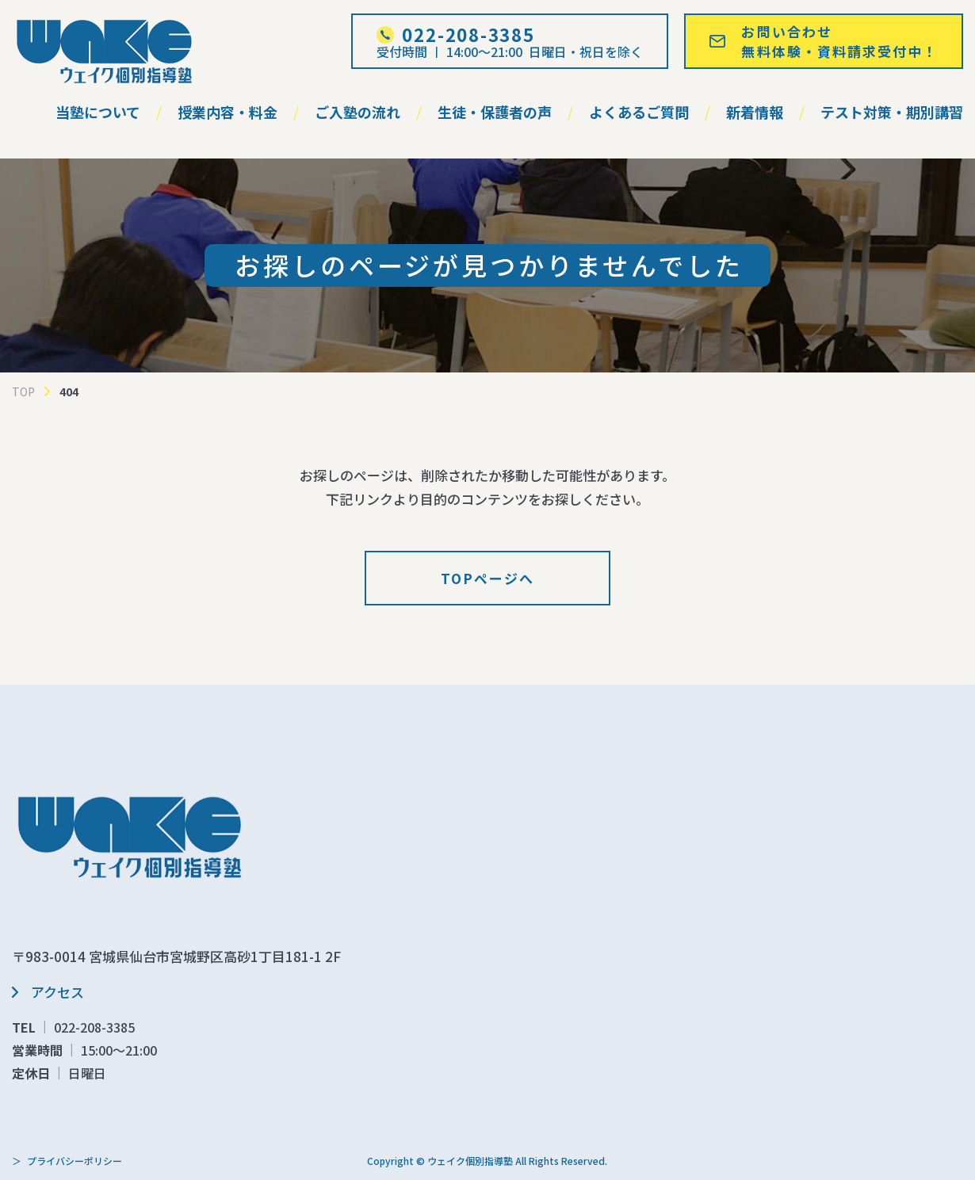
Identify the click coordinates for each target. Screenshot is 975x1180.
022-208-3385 (94, 1027)
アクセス (57, 992)
